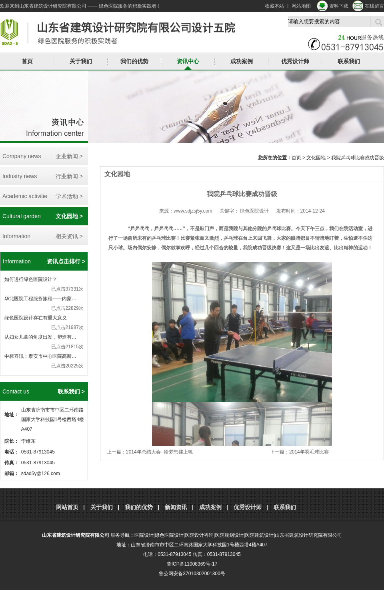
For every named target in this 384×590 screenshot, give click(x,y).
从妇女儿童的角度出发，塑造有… (40, 337)
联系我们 (349, 61)
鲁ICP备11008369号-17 (192, 564)
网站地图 (301, 6)
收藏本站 (274, 6)
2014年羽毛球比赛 (309, 452)
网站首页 (67, 507)
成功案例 (241, 61)
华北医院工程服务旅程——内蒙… (40, 298)
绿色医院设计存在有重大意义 (35, 318)
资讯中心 (188, 61)
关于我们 (81, 61)
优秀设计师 (295, 61)
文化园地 (316, 158)
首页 (27, 61)
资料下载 (338, 6)
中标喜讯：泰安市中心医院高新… (40, 356)
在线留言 (374, 6)
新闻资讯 (176, 507)
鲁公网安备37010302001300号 (192, 573)
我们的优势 (134, 61)
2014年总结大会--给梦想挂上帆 (159, 452)
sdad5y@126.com (40, 473)
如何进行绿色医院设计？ (30, 279)
